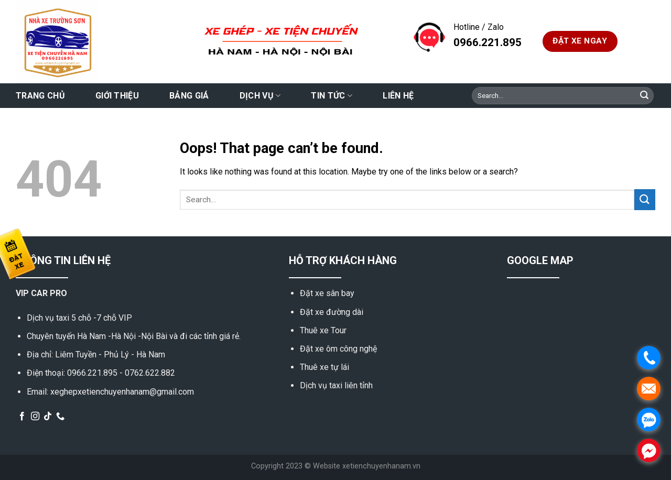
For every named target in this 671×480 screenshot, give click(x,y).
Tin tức (331, 96)
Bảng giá (189, 96)
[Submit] (644, 96)
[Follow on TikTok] (48, 416)
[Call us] (60, 416)
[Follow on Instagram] (35, 416)
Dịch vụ (260, 96)
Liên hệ (398, 96)
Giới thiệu (117, 96)
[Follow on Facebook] (22, 416)
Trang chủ (40, 96)
